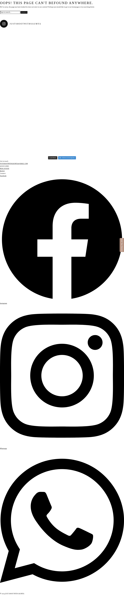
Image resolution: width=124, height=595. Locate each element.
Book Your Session (122, 245)
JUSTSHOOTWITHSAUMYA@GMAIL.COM (14, 164)
